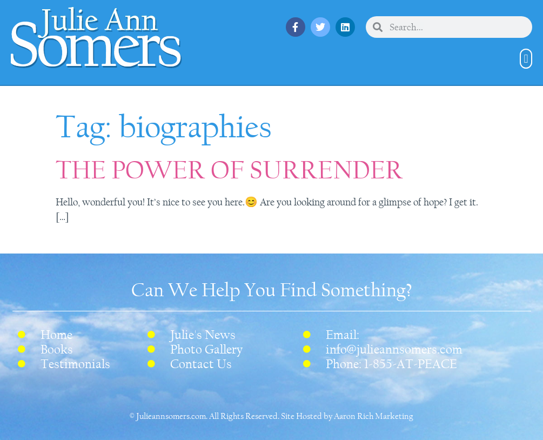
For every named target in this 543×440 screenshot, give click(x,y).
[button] (526, 59)
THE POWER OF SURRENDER (229, 170)
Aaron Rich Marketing (373, 416)
